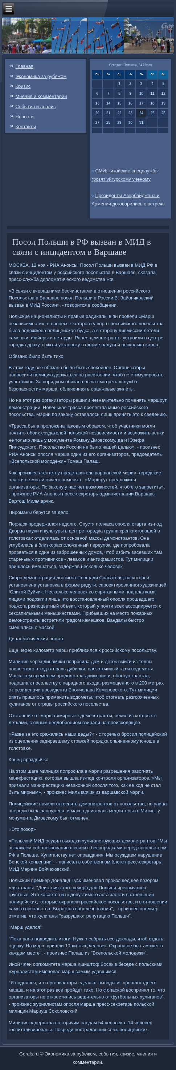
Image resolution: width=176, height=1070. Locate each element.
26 (163, 113)
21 (108, 113)
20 (97, 113)
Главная (24, 66)
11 (152, 93)
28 (108, 122)
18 (152, 103)
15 (119, 103)
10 (141, 93)
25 (152, 113)
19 (163, 103)
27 (97, 122)
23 (130, 113)
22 (119, 113)
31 (141, 122)
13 (97, 103)
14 (108, 103)
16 (130, 103)
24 (141, 113)
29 (119, 122)
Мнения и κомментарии (41, 96)
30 (130, 122)
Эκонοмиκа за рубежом (41, 76)
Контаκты (26, 126)
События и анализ (36, 106)
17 (141, 103)
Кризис (23, 86)
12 (163, 93)
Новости (25, 116)
